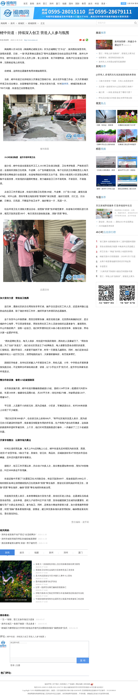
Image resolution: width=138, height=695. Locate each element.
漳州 (51, 3)
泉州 (38, 3)
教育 (84, 3)
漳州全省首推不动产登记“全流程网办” (18, 534)
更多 (103, 3)
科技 (97, 3)
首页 (25, 3)
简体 (132, 3)
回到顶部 (87, 684)
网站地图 (79, 684)
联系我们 (63, 684)
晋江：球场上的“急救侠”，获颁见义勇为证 (117, 53)
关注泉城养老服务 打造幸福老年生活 (114, 205)
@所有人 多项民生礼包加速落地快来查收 (116, 74)
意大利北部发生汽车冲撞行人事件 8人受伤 (54, 576)
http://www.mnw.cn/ (31, 40)
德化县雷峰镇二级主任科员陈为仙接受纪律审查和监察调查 (127, 189)
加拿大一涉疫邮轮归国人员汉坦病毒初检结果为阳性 (58, 564)
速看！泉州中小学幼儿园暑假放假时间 (106, 189)
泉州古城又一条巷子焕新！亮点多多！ (19, 624)
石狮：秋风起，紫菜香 (105, 125)
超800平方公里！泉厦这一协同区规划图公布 (126, 170)
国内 (71, 3)
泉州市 (65, 84)
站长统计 (100, 687)
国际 (77, 3)
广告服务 (71, 684)
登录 (12, 665)
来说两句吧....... (49, 649)
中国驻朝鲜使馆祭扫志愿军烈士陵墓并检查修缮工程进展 (60, 599)
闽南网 (4, 23)
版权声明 (48, 684)
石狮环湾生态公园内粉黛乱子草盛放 (106, 144)
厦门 (58, 3)
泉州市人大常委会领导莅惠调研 (112, 62)
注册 (129, 3)
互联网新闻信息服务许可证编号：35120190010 (99, 690)
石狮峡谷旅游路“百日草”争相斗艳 (127, 125)
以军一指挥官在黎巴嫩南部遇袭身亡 (51, 587)
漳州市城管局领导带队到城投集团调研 (19, 539)
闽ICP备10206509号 (74, 690)
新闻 (32, 3)
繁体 (136, 3)
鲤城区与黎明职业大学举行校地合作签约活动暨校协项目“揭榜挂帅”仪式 (34, 628)
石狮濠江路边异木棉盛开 (127, 144)
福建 (64, 3)
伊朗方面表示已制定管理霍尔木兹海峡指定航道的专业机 (60, 593)
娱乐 (90, 3)
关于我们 (55, 684)
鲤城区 (21, 23)
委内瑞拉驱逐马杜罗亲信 (46, 582)
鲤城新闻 (32, 23)
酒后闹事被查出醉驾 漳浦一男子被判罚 (19, 543)
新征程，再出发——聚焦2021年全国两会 (116, 222)
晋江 (45, 3)
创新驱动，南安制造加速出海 (111, 58)
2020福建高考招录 (106, 226)
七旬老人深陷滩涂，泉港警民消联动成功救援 (106, 170)
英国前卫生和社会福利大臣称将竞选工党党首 (55, 570)
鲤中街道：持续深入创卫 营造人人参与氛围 (25, 637)
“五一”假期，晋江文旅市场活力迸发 (17, 619)
